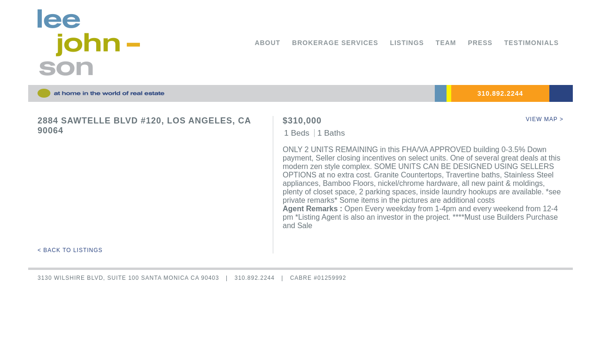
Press (480, 42)
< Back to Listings (70, 250)
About (267, 42)
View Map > (544, 119)
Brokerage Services (335, 42)
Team (446, 42)
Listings (407, 42)
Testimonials (531, 42)
